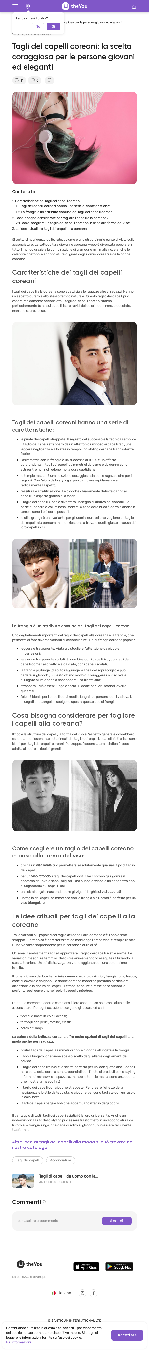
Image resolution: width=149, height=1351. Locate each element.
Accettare (127, 1335)
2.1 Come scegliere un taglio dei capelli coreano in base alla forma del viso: (73, 223)
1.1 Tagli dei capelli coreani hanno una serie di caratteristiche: (63, 206)
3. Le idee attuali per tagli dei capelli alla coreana (49, 229)
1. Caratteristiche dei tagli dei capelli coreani (46, 201)
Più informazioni (18, 1342)
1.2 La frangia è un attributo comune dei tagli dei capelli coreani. (65, 212)
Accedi (116, 1220)
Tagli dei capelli (27, 1160)
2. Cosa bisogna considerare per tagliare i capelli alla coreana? (60, 218)
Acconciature (60, 1160)
